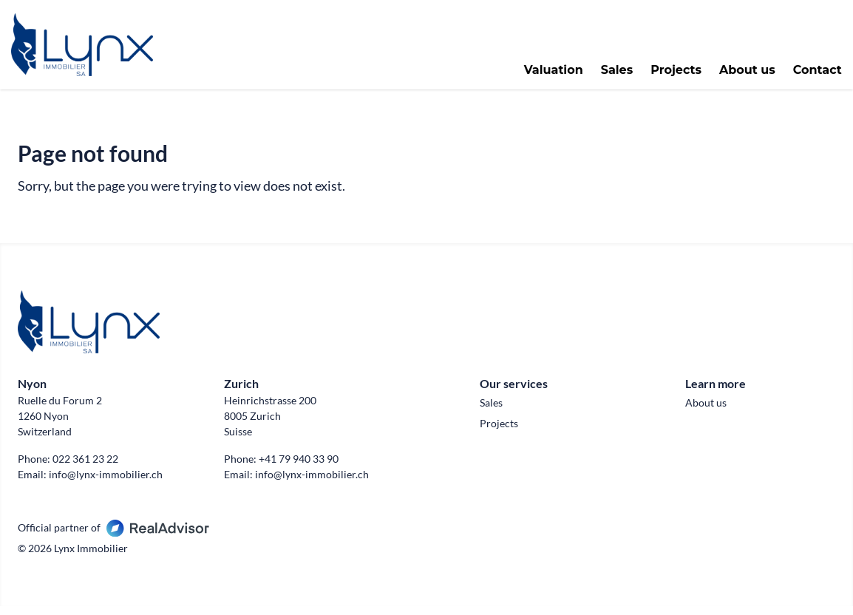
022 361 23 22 (85, 467)
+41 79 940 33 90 (299, 467)
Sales (610, 75)
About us (741, 75)
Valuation (547, 75)
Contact (810, 75)
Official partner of (113, 536)
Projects (670, 75)
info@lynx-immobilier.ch (106, 483)
